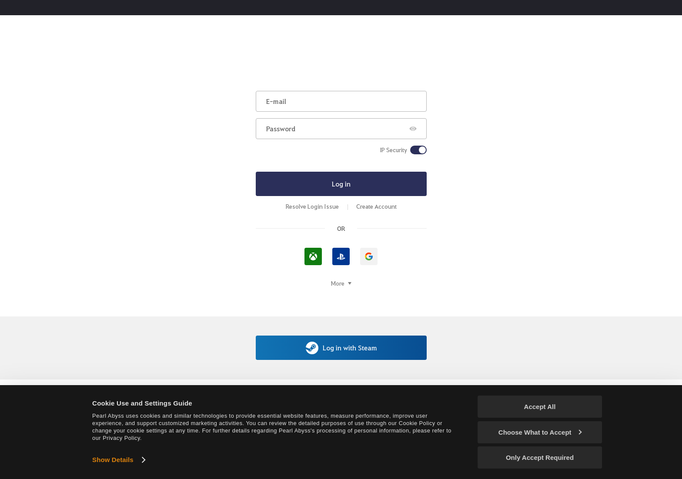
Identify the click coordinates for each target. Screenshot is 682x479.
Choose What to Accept (540, 432)
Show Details (113, 459)
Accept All (540, 406)
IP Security (393, 149)
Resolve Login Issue (312, 206)
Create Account (376, 206)
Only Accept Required (540, 457)
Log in (341, 183)
